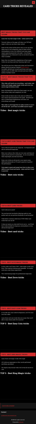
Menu (33, 2)
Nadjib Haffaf (25, 67)
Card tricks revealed (8, 406)
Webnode (21, 422)
